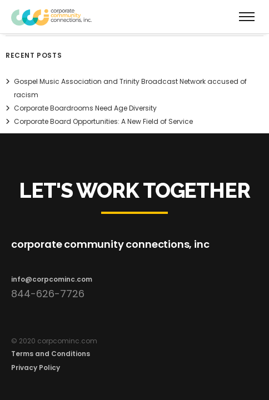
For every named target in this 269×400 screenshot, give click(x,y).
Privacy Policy (35, 367)
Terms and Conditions (50, 353)
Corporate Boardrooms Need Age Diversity (85, 108)
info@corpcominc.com (51, 279)
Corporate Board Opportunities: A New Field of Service (103, 121)
